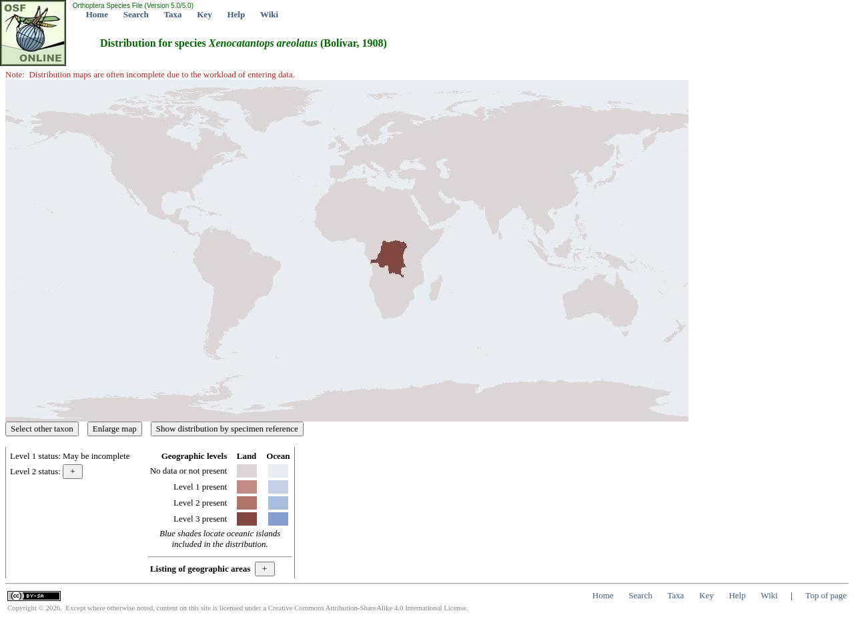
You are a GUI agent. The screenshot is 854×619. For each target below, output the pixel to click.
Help (236, 14)
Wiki (269, 14)
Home (97, 14)
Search (136, 14)
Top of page (826, 595)
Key (204, 14)
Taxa (173, 14)
